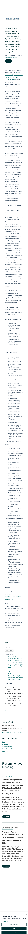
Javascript (5, 751)
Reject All (14, 930)
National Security (9, 650)
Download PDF (6, 744)
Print (3, 742)
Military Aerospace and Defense (12, 647)
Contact (7, 711)
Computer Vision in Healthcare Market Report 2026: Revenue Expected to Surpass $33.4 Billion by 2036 (13, 837)
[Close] (26, 915)
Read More (6, 816)
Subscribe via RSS (7, 746)
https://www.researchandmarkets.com (12, 732)
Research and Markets (11, 57)
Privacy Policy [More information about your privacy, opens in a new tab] (5, 922)
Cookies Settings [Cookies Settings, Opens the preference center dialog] (14, 925)
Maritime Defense (9, 645)
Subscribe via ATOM (7, 749)
